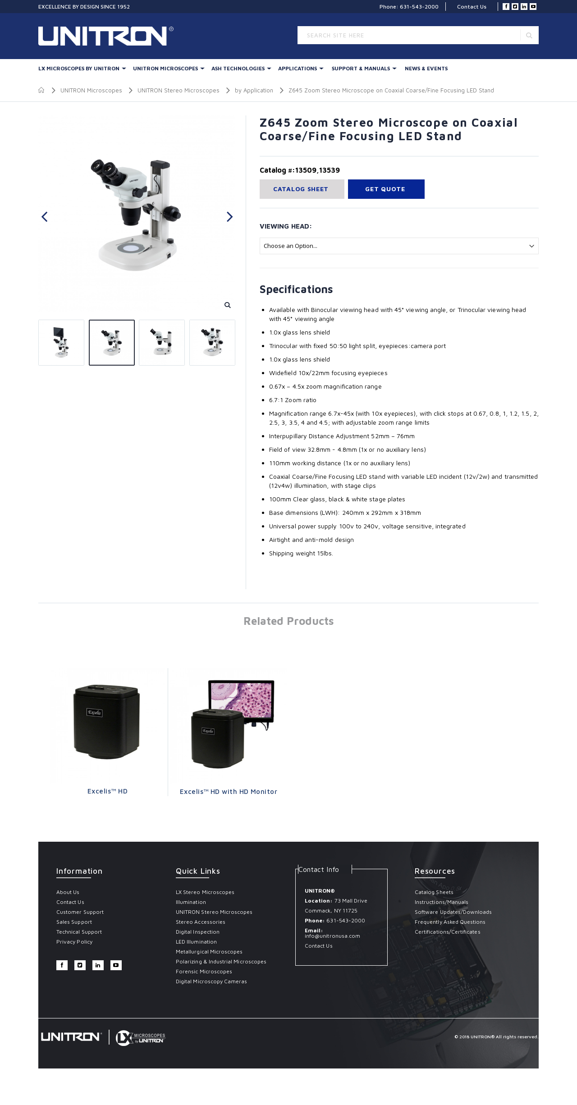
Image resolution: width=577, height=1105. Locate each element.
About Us (67, 892)
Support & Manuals (361, 68)
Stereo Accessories (200, 921)
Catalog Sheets (434, 892)
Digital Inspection (198, 931)
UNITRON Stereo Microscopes (178, 90)
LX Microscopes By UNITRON (78, 68)
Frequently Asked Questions (450, 921)
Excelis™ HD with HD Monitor (228, 791)
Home (41, 90)
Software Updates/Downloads (453, 911)
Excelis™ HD (107, 791)
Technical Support (79, 931)
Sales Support (74, 921)
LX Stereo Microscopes (205, 892)
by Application (254, 90)
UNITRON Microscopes (165, 68)
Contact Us (471, 6)
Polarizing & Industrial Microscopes (221, 961)
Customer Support (80, 911)
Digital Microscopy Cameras (211, 981)
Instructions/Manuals (441, 902)
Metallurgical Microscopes (209, 951)
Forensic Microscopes (204, 971)
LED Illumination (196, 941)
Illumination (191, 902)
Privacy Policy (74, 941)
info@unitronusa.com (332, 935)
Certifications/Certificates (448, 931)
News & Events (426, 68)
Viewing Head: (286, 226)
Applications (297, 68)
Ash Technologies (238, 68)
